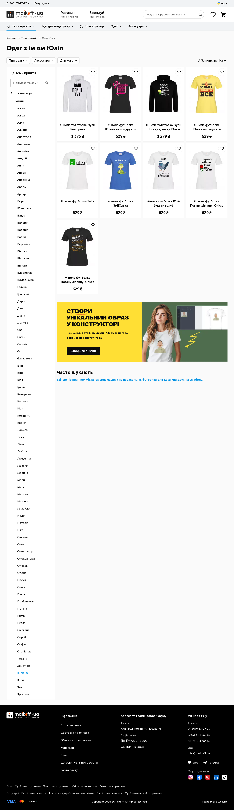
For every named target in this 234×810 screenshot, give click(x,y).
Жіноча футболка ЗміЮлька (120, 203)
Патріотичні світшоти (33, 793)
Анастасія (24, 137)
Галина (22, 287)
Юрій (21, 680)
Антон (21, 172)
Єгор (20, 351)
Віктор (22, 251)
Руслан (22, 623)
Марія (21, 480)
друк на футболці (190, 380)
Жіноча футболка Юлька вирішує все (207, 127)
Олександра (26, 558)
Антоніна (23, 180)
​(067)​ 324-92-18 (199, 741)
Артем (21, 187)
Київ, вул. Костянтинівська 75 (141, 728)
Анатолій (23, 144)
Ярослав (23, 694)
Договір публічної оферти (79, 762)
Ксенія (21, 423)
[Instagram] (191, 777)
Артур (21, 194)
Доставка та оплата (74, 732)
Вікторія (23, 258)
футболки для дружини (159, 380)
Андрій (22, 158)
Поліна (22, 608)
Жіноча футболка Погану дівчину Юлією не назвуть (206, 204)
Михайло (23, 508)
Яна (19, 687)
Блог (63, 755)
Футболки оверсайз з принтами (143, 793)
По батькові (25, 601)
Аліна (21, 108)
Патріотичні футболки (109, 793)
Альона (22, 130)
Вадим (21, 215)
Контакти (67, 747)
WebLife (223, 801)
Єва (19, 330)
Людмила (24, 458)
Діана (21, 315)
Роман (21, 616)
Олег (20, 544)
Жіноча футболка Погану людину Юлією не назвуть (77, 280)
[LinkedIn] (216, 777)
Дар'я (21, 301)
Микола (22, 501)
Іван (20, 365)
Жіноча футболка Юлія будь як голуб (164, 203)
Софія (21, 644)
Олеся (21, 580)
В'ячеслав (24, 208)
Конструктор (92, 26)
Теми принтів (19, 26)
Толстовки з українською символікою (71, 793)
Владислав (24, 272)
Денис (21, 308)
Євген (21, 337)
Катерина (24, 394)
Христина (24, 666)
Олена (21, 573)
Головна (11, 38)
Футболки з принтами (28, 786)
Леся (20, 437)
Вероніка (23, 244)
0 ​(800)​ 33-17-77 (16, 3)
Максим (22, 465)
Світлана (23, 630)
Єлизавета (24, 358)
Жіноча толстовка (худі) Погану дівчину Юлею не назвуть (163, 127)
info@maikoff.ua (199, 753)
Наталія (22, 523)
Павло (21, 594)
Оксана (22, 537)
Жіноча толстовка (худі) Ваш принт (77, 127)
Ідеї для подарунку (56, 26)
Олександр (25, 551)
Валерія (22, 230)
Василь (22, 237)
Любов (22, 451)
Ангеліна (23, 151)
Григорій (23, 294)
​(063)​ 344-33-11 (199, 735)
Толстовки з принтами (56, 786)
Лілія (20, 444)
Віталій (22, 265)
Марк (21, 487)
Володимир (25, 280)
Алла (20, 122)
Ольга (21, 587)
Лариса (22, 430)
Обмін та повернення (75, 740)
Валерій (22, 222)
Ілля (20, 380)
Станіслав (24, 651)
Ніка (20, 530)
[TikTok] (225, 777)
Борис (21, 201)
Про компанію (70, 725)
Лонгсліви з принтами (112, 786)
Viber (194, 762)
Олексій (22, 566)
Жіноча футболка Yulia (77, 201)
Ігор (20, 373)
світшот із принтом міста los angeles (83, 380)
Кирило (22, 401)
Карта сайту (69, 770)
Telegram (212, 762)
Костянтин (24, 415)
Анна (20, 165)
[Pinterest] (208, 777)
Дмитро (23, 323)
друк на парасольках (126, 380)
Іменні (19, 101)
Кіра (20, 408)
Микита (22, 494)
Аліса (21, 115)
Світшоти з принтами (84, 786)
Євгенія (22, 344)
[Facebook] (199, 777)
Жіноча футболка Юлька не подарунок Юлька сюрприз (120, 127)
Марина (22, 473)
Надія (21, 515)
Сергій (21, 637)
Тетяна (22, 658)
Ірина (21, 387)
